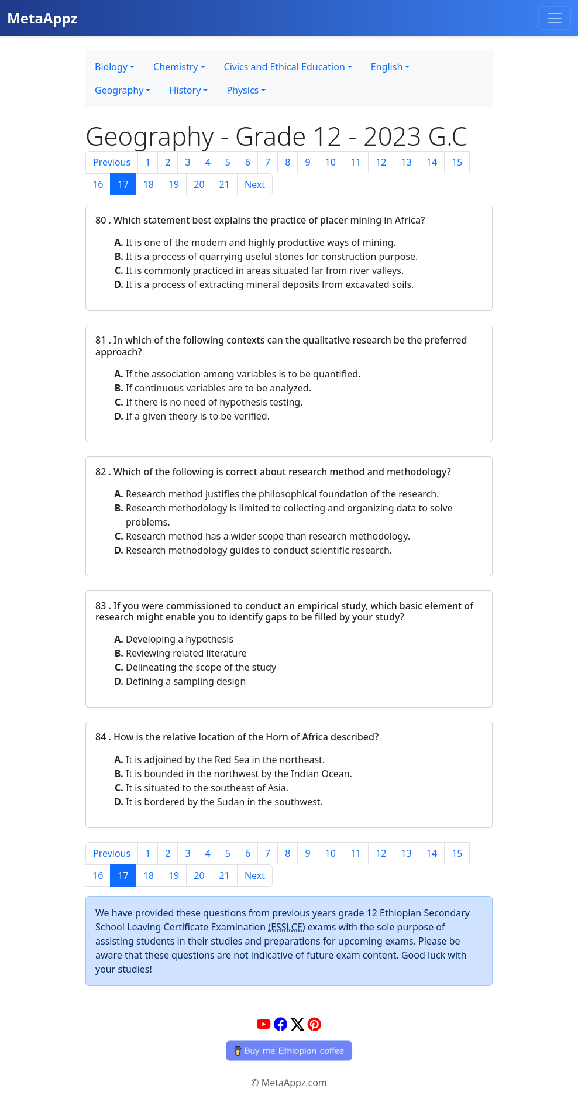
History (185, 90)
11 (355, 162)
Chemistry (175, 66)
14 (431, 162)
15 (457, 162)
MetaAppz (42, 18)
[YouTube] (263, 1024)
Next (255, 184)
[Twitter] (297, 1024)
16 (97, 184)
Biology (111, 66)
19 (173, 184)
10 (330, 162)
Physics (242, 90)
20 (199, 184)
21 (224, 184)
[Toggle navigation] (554, 18)
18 (148, 184)
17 (123, 184)
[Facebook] (280, 1024)
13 (406, 162)
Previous (111, 162)
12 (381, 162)
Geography (119, 90)
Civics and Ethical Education (284, 66)
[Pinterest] (314, 1024)
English (386, 66)
